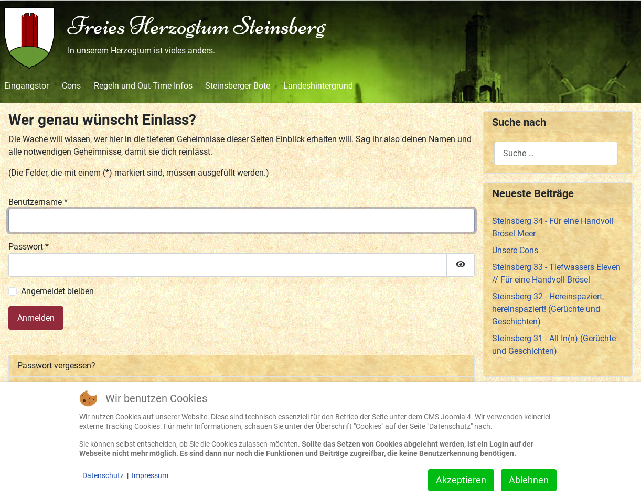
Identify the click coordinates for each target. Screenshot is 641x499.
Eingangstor (26, 86)
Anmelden (36, 318)
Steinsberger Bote (237, 86)
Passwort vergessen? (56, 366)
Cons (71, 86)
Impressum (150, 475)
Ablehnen (529, 479)
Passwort (28, 247)
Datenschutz (103, 475)
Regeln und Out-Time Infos (143, 86)
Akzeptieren (461, 479)
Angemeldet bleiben (57, 291)
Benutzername (38, 202)
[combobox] (556, 153)
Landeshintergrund (318, 86)
